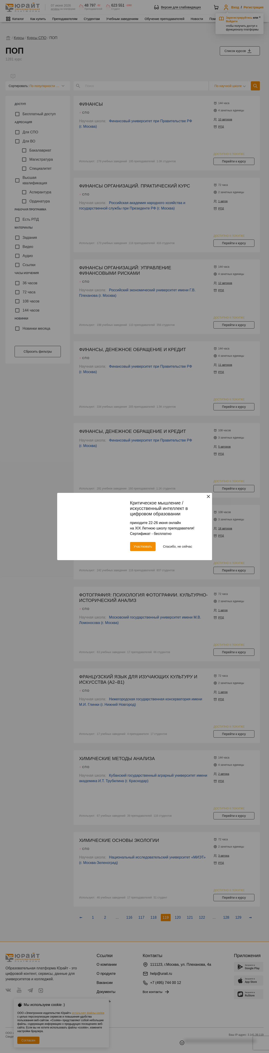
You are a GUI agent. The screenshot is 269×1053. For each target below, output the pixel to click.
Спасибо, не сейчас (177, 546)
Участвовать (143, 546)
